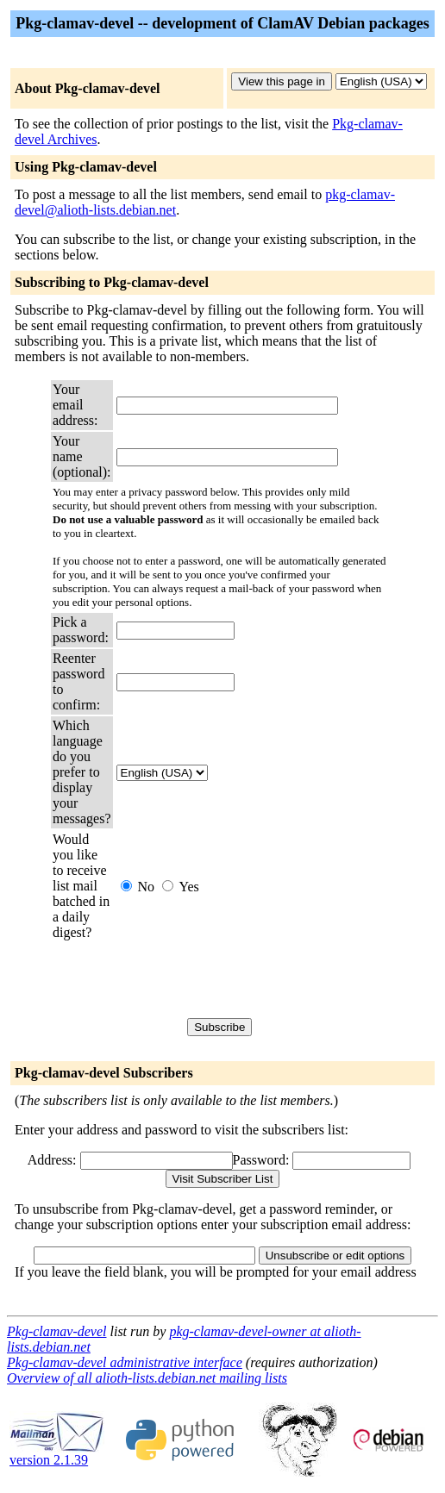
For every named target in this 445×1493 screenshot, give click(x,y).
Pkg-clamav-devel (56, 1331)
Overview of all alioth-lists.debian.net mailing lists (147, 1378)
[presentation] (247, 979)
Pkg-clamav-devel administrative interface (124, 1362)
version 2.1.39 (56, 1453)
